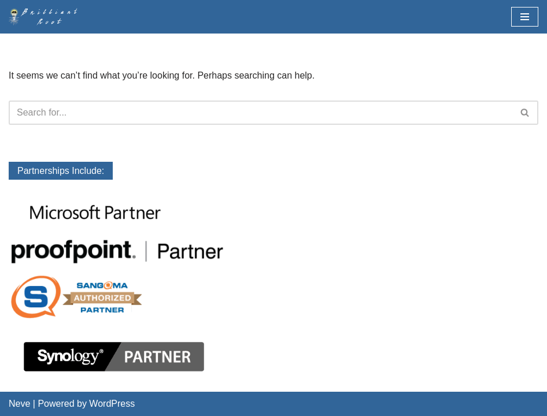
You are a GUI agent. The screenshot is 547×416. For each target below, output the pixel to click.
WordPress (112, 403)
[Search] (260, 113)
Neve (19, 403)
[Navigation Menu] (524, 17)
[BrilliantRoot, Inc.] (46, 16)
